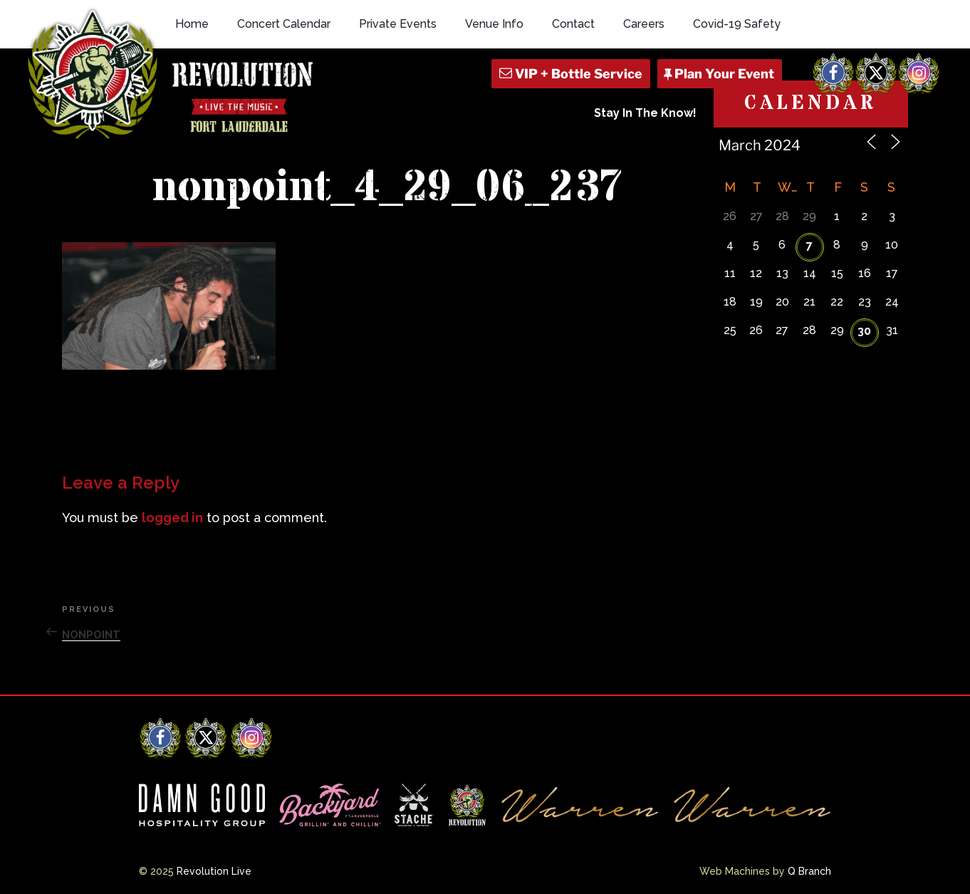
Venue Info (494, 24)
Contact (573, 24)
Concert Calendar (283, 24)
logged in (172, 517)
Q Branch (809, 871)
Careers (643, 24)
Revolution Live (214, 871)
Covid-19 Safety (737, 24)
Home (192, 24)
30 (864, 331)
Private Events (398, 24)
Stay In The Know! (645, 113)
